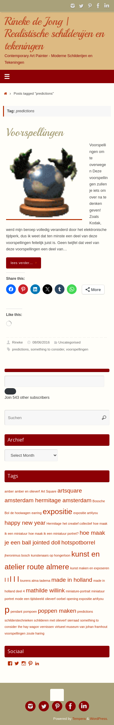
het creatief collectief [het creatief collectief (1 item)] (77, 523)
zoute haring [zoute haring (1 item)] (35, 633)
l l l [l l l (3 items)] (14, 579)
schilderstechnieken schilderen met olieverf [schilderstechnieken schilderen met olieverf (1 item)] (35, 620)
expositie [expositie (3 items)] (57, 511)
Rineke (17, 342)
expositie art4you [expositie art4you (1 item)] (85, 513)
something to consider (47, 349)
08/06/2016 (41, 342)
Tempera (79, 718)
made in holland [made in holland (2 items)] (71, 580)
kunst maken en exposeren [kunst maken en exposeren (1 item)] (89, 568)
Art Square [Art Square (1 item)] (49, 491)
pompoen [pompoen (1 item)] (30, 611)
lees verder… (25, 263)
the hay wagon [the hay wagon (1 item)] (28, 626)
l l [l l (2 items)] (7, 580)
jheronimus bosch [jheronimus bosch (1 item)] (17, 555)
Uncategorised (69, 342)
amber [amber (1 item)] (9, 491)
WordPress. (99, 718)
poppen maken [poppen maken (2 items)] (57, 611)
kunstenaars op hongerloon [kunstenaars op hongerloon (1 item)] (50, 555)
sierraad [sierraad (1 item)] (73, 620)
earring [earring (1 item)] (37, 513)
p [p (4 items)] (7, 610)
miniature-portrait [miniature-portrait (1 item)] (78, 591)
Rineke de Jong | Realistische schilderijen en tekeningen (54, 33)
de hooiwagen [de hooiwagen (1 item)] (20, 513)
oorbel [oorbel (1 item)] (61, 599)
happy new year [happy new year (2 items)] (25, 523)
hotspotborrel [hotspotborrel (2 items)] (78, 542)
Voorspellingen (34, 132)
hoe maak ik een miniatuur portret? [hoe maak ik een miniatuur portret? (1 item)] (54, 533)
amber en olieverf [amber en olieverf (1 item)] (27, 491)
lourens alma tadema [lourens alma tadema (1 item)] (35, 580)
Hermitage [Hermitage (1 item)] (54, 523)
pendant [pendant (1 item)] (16, 611)
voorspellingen (77, 349)
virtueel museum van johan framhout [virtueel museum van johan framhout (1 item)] (81, 626)
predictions (20, 349)
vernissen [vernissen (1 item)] (47, 626)
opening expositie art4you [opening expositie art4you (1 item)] (85, 599)
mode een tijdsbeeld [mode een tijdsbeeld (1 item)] (29, 599)
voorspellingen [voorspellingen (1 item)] (15, 633)
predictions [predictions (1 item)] (85, 611)
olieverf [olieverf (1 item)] (50, 599)
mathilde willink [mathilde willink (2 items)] (45, 590)
